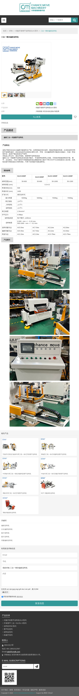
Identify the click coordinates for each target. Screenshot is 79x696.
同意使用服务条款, (12, 596)
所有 (11, 31)
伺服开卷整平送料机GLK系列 (26, 31)
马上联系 (36, 117)
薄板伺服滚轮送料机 (9, 512)
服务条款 (20, 596)
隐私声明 (34, 690)
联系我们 (17, 690)
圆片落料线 (5, 533)
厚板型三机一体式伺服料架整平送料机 (53, 454)
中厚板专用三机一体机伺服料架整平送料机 (17, 474)
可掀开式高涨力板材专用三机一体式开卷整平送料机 (20, 454)
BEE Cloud (48, 693)
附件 (5, 592)
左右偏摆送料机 (7, 529)
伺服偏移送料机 (7, 540)
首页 (5, 31)
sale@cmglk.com (13, 652)
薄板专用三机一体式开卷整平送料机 (15, 493)
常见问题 (25, 690)
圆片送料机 (5, 537)
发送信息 (39, 603)
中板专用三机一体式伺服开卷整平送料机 (54, 474)
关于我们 (4, 690)
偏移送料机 (5, 525)
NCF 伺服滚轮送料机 (48, 493)
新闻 (11, 690)
